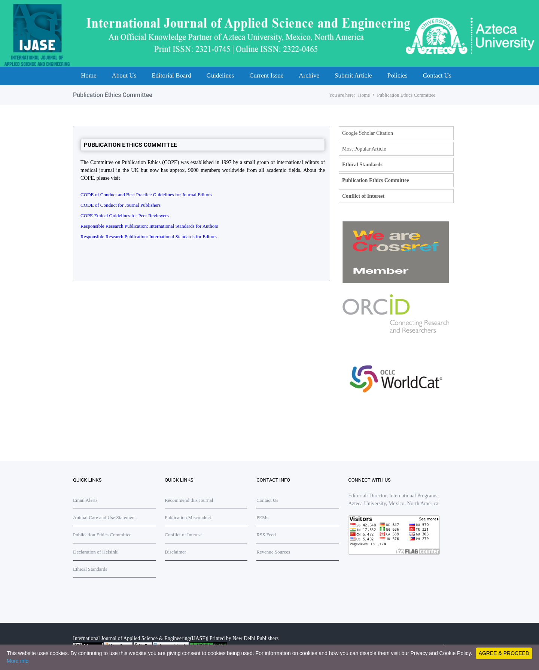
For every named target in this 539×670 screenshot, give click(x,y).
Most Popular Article (364, 149)
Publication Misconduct (188, 517)
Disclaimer (175, 552)
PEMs (262, 517)
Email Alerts (85, 500)
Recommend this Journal (189, 500)
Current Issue (266, 75)
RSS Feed (266, 534)
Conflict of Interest (363, 196)
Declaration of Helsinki (96, 552)
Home (89, 75)
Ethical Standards (362, 164)
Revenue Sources (273, 552)
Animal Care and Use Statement (104, 517)
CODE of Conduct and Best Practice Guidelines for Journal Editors (146, 194)
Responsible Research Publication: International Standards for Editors (148, 236)
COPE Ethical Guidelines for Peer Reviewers (124, 215)
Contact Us (437, 75)
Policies (397, 75)
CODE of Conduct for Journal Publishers (120, 205)
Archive (309, 75)
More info (17, 661)
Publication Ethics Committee (406, 95)
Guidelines (220, 75)
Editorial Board (171, 75)
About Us (124, 75)
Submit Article (353, 75)
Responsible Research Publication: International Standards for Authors (149, 226)
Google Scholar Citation (367, 133)
